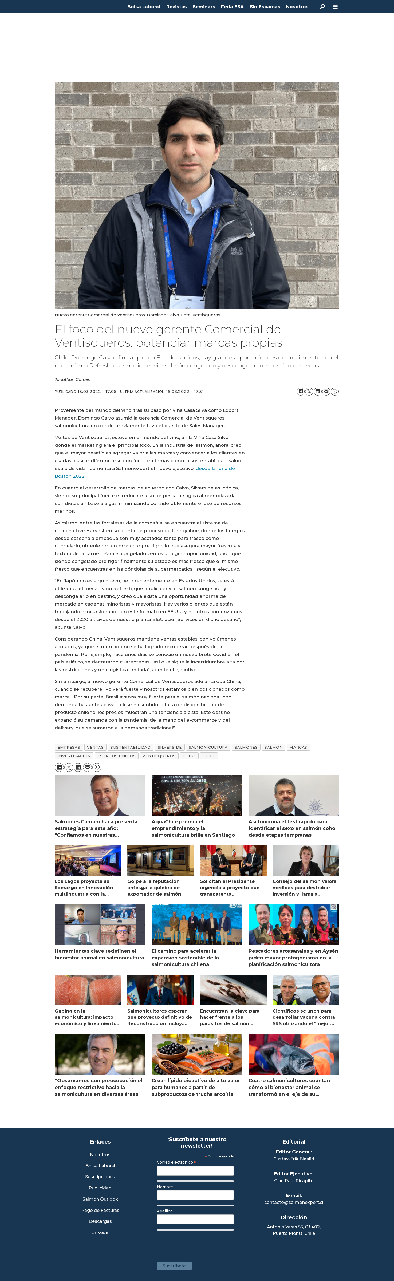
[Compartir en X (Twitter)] (309, 392)
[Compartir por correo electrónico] (326, 392)
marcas (298, 747)
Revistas (176, 6)
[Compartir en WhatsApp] (335, 392)
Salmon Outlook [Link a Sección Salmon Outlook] (100, 1199)
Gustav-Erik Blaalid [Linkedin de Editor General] (293, 1158)
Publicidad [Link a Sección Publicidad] (100, 1188)
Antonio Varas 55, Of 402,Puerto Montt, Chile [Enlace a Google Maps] (294, 1230)
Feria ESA (232, 6)
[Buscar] (322, 6)
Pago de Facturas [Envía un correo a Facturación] (100, 1210)
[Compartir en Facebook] (301, 392)
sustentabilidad (131, 747)
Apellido (165, 1211)
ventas (95, 747)
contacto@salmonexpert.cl (293, 1202)
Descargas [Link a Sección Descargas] (100, 1221)
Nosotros (297, 6)
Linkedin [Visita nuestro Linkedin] (100, 1233)
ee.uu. (189, 756)
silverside (170, 747)
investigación (74, 756)
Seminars (204, 6)
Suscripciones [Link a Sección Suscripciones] (100, 1177)
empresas (69, 747)
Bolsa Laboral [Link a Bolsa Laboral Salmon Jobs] (100, 1166)
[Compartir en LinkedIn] (318, 392)
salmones (246, 747)
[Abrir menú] (335, 7)
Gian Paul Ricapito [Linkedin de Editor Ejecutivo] (294, 1180)
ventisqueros (159, 756)
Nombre (165, 1186)
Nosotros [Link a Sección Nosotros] (100, 1155)
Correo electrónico (176, 1162)
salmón (273, 747)
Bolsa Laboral (143, 6)
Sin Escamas (265, 6)
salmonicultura (208, 747)
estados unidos (117, 756)
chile (209, 756)
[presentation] (197, 1243)
